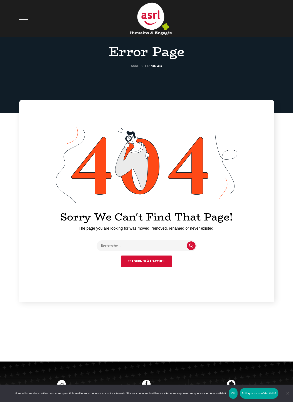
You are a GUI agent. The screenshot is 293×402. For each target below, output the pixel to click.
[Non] (287, 393)
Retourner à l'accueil (146, 261)
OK (233, 393)
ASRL (135, 66)
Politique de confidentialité (259, 393)
